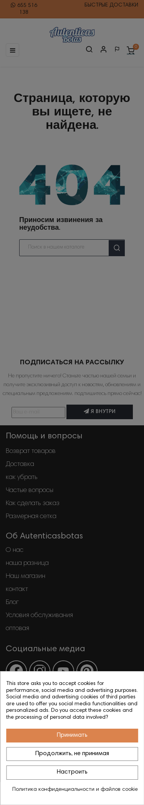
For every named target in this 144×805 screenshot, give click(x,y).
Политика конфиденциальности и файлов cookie (75, 789)
